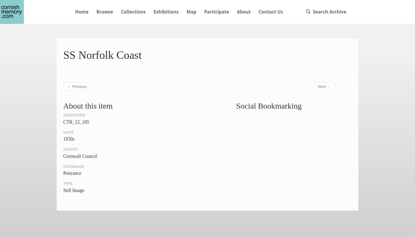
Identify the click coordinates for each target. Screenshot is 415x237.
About (244, 12)
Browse (104, 12)
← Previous (77, 86)
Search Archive (326, 12)
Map (191, 12)
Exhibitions (166, 12)
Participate (216, 12)
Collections (133, 12)
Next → (324, 86)
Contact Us (271, 12)
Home (81, 12)
